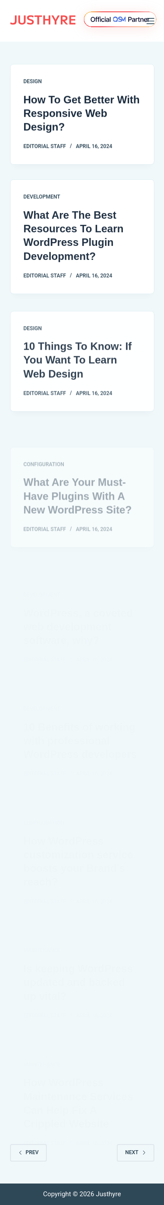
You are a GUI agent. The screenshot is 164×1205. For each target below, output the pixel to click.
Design (33, 81)
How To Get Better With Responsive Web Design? (82, 113)
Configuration (44, 478)
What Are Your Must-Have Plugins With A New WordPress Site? (78, 510)
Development (42, 198)
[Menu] (150, 21)
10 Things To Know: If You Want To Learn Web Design (78, 363)
